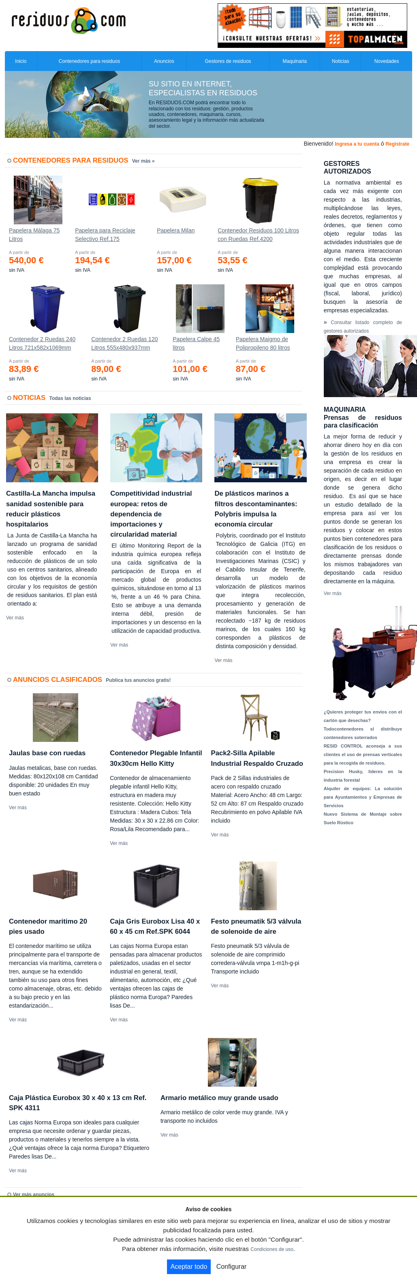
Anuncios (164, 61)
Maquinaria (295, 61)
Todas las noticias (70, 398)
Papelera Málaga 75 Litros (34, 234)
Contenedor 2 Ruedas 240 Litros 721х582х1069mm (42, 343)
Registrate (397, 144)
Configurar (231, 1266)
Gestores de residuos (228, 61)
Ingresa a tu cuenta (357, 144)
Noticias (340, 61)
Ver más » (143, 161)
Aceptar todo (189, 1266)
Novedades (386, 61)
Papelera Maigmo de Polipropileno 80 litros (263, 343)
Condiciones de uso (271, 1249)
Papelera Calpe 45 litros (196, 343)
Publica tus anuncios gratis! (138, 680)
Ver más (15, 618)
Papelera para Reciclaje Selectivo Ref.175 (105, 234)
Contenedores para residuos (89, 61)
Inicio (20, 61)
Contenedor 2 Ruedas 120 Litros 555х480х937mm (124, 343)
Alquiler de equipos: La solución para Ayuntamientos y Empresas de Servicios (363, 797)
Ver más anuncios (33, 1194)
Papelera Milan (176, 230)
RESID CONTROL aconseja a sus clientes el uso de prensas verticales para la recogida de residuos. (363, 754)
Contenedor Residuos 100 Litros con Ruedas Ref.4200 (258, 234)
